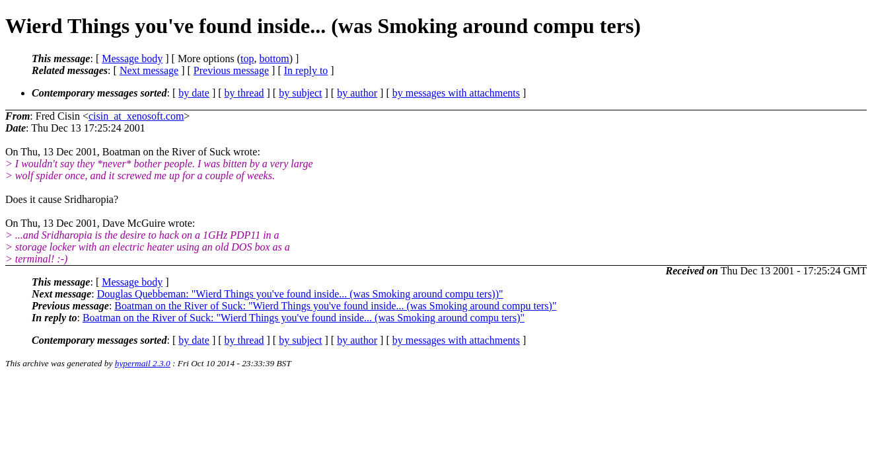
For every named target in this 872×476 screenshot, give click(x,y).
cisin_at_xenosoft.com (136, 116)
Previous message (231, 70)
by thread (244, 93)
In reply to (306, 70)
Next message (149, 70)
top (247, 58)
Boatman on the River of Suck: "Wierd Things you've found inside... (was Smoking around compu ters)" (335, 305)
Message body (132, 58)
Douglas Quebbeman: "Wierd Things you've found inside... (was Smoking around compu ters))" (300, 293)
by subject (300, 93)
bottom (274, 58)
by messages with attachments (456, 93)
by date (193, 93)
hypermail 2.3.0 (142, 363)
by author (357, 93)
